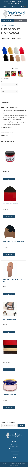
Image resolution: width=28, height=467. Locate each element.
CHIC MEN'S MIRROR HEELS (10, 204)
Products (7, 20)
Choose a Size (5, 82)
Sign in (2, 96)
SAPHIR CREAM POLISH (9, 395)
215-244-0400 (14, 451)
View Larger (13, 68)
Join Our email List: (8, 422)
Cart (23, 7)
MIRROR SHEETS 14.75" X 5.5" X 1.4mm (13, 357)
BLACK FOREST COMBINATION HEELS (13, 241)
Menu (4, 6)
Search (19, 20)
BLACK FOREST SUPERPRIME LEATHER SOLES (13, 280)
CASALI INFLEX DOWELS (10, 319)
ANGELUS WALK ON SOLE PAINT (12, 166)
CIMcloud (16, 465)
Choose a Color (5, 89)
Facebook (14, 454)
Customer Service (14, 448)
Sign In (14, 6)
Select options (9, 179)
